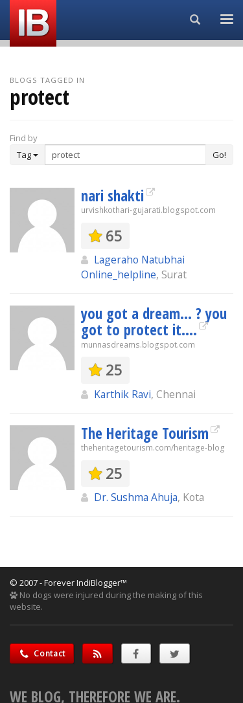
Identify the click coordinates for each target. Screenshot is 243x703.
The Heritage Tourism (145, 433)
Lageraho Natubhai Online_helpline (133, 266)
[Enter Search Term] (125, 154)
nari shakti (112, 195)
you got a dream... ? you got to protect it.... (154, 321)
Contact (41, 653)
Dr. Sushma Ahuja (136, 497)
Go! (219, 155)
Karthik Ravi (122, 394)
